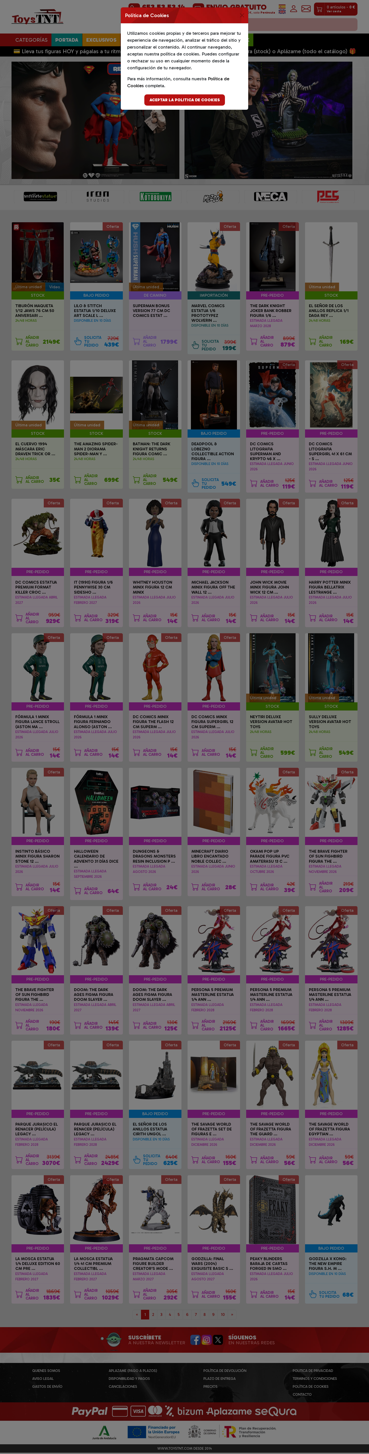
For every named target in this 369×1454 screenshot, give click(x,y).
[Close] (242, 15)
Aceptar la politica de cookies (184, 99)
